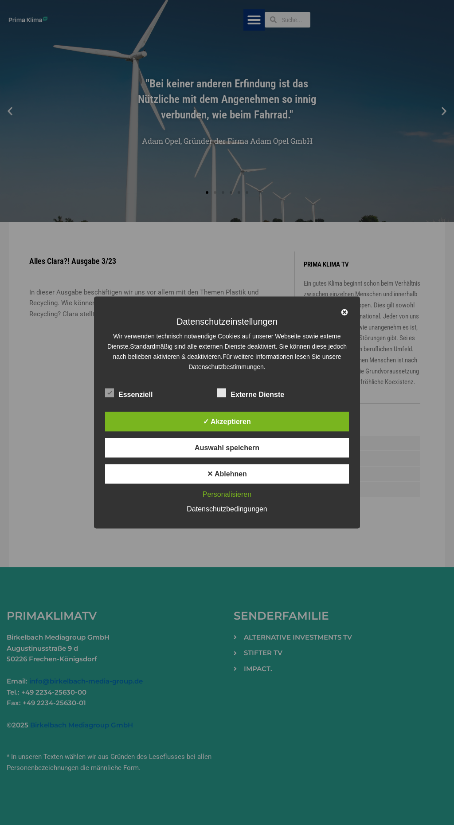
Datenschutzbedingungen (227, 509)
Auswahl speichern (227, 448)
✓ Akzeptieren (227, 421)
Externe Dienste (250, 393)
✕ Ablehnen (227, 474)
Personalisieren (227, 494)
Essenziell (129, 393)
